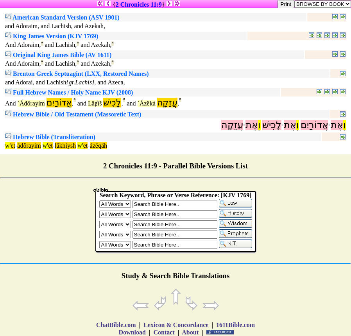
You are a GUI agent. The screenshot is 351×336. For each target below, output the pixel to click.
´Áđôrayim (31, 103)
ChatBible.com (116, 325)
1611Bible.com (235, 325)
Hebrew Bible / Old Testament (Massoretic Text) (73, 114)
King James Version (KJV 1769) (51, 36)
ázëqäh (98, 145)
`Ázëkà (147, 103)
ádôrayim (29, 145)
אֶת (337, 125)
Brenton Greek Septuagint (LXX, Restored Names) (77, 73)
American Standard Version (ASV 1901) (62, 17)
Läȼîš (95, 103)
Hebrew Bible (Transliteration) (50, 137)
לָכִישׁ (112, 102)
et (13, 145)
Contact (164, 332)
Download (132, 332)
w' (8, 145)
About (190, 332)
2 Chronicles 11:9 (139, 4)
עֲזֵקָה (167, 102)
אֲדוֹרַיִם (59, 102)
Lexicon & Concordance (176, 325)
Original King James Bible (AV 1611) (58, 55)
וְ (344, 125)
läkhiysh (65, 145)
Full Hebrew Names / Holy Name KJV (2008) (69, 92)
